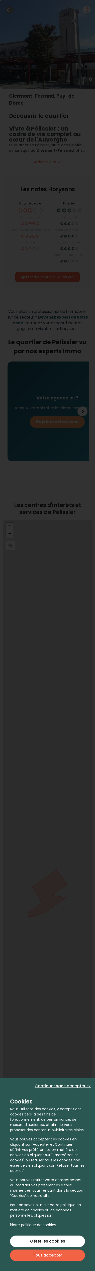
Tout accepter (47, 1255)
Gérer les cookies (47, 1241)
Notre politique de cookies (33, 1225)
